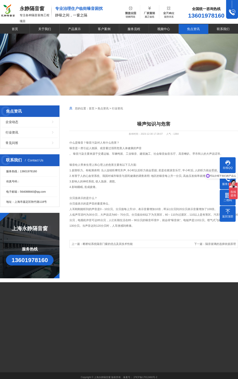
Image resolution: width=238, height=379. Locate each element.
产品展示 (74, 29)
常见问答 (12, 143)
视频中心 (163, 29)
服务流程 (134, 29)
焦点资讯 (193, 29)
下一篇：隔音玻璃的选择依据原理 (215, 243)
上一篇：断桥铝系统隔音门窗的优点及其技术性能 (102, 243)
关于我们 (44, 29)
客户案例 (104, 29)
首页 (15, 29)
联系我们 (223, 29)
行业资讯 (12, 132)
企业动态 (12, 122)
